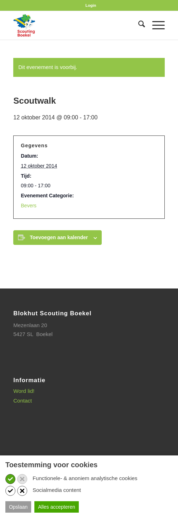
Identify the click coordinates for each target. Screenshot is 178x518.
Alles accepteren (56, 507)
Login (91, 5)
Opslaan (18, 507)
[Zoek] (138, 25)
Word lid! (23, 391)
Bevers (29, 205)
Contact (22, 401)
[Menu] (155, 25)
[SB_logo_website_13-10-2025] (73, 25)
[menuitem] (91, 5)
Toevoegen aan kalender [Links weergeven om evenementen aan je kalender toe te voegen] (59, 237)
